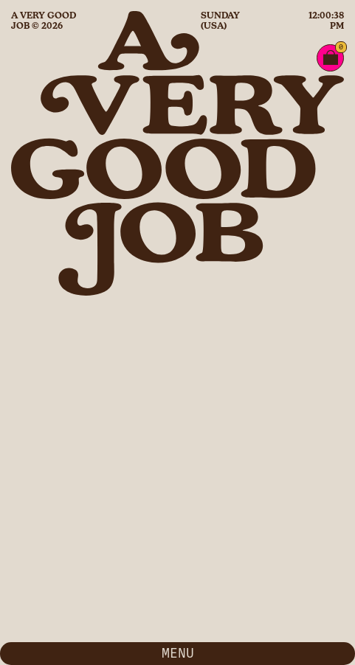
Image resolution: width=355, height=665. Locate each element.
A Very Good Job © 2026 (43, 20)
